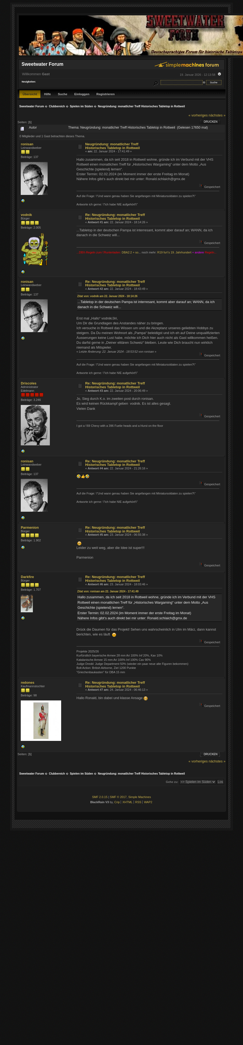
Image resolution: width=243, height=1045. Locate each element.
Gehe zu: (172, 781)
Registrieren (105, 94)
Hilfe (47, 94)
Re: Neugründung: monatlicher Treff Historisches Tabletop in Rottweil (115, 217)
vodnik (26, 215)
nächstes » (217, 115)
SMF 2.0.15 (99, 797)
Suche (62, 94)
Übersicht (30, 94)
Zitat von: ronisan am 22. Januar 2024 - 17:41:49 (107, 591)
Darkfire (27, 577)
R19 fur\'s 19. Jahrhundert (174, 252)
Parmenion (30, 527)
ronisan (27, 144)
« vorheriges (198, 115)
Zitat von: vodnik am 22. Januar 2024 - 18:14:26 (107, 296)
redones (27, 682)
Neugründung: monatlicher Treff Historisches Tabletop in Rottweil (112, 146)
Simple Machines (139, 797)
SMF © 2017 (118, 797)
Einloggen (81, 94)
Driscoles (28, 383)
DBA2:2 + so (130, 252)
